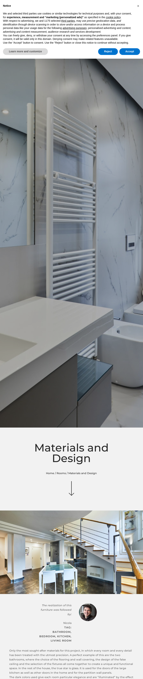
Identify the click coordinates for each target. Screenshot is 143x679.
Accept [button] (129, 51)
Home (50, 473)
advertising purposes (75, 28)
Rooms (61, 473)
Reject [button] (108, 51)
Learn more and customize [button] (25, 51)
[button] (138, 6)
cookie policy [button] (113, 17)
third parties (68, 20)
